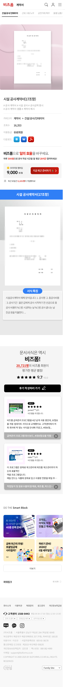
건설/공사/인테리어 (34, 118)
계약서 (17, 118)
